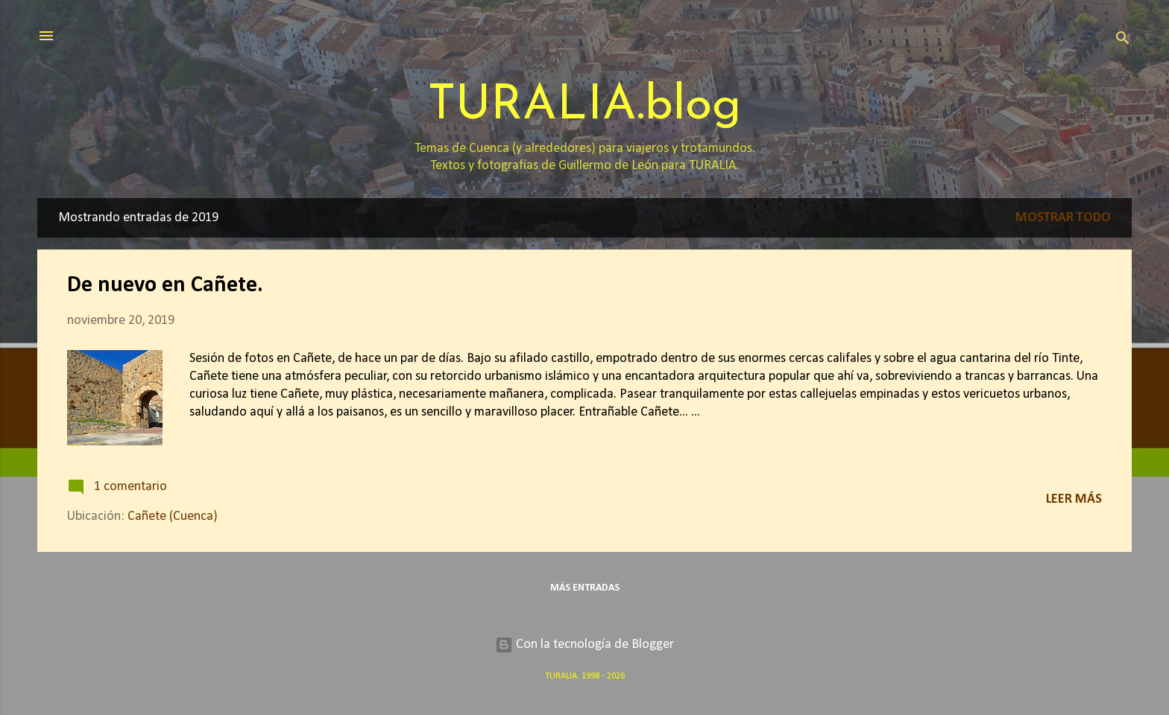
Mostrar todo (1063, 218)
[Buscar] (1123, 40)
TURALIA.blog (584, 106)
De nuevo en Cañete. (165, 285)
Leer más (1074, 499)
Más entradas (585, 588)
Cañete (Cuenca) (172, 516)
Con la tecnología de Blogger (584, 645)
